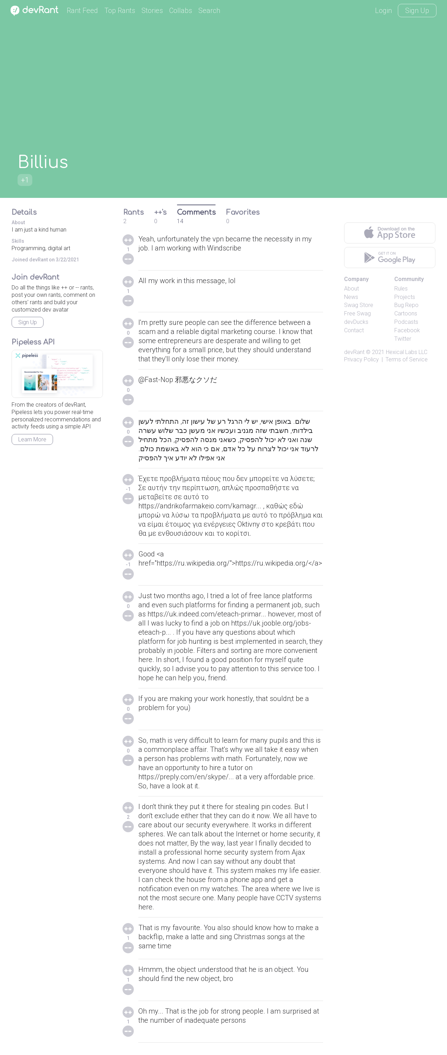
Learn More (32, 439)
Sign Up (417, 10)
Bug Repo (406, 305)
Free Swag (357, 313)
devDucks (356, 322)
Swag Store (358, 305)
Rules (401, 288)
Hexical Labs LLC (406, 352)
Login (383, 10)
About (351, 288)
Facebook (407, 330)
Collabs (180, 10)
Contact (354, 330)
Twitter (402, 338)
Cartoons (405, 313)
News (351, 297)
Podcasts (406, 322)
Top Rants (119, 10)
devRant (354, 352)
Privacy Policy (361, 359)
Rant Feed (82, 10)
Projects (404, 297)
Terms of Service (407, 359)
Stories (152, 10)
